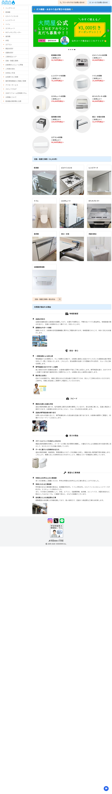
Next (108, 30)
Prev (35, 30)
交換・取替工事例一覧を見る (48, 299)
